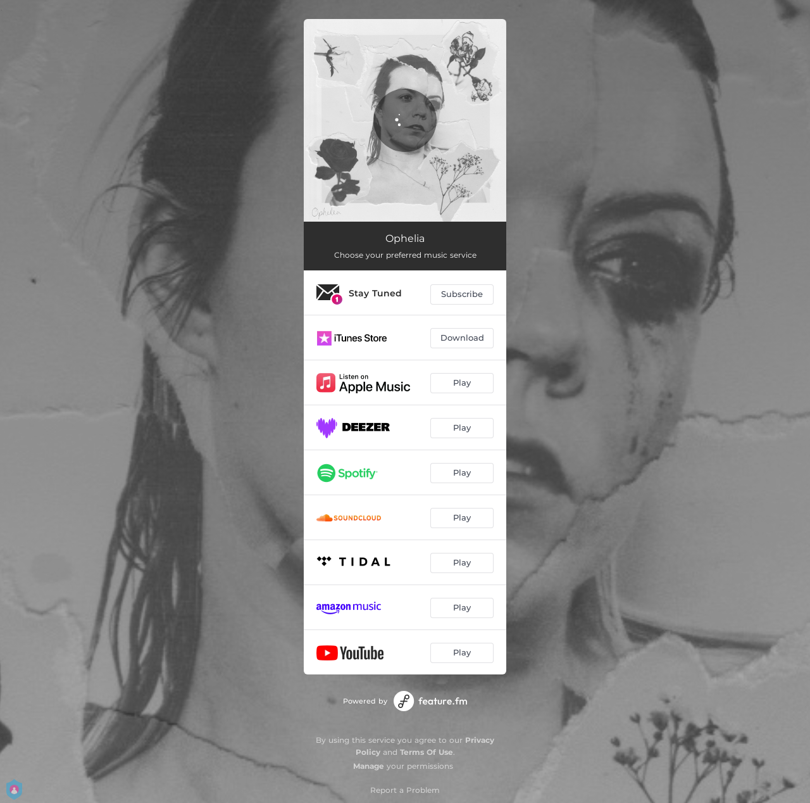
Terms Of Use (426, 752)
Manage (368, 766)
